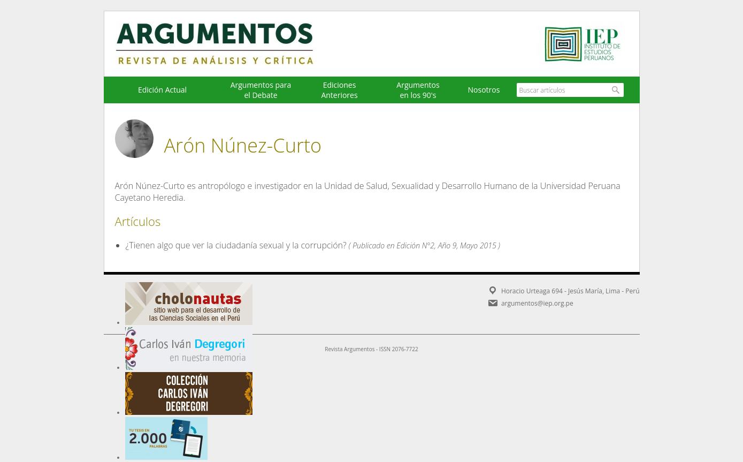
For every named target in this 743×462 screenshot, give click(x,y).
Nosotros (484, 90)
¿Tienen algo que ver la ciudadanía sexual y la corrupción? (236, 245)
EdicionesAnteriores (339, 90)
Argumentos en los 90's (417, 90)
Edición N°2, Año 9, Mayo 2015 (446, 245)
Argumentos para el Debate (261, 90)
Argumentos (224, 44)
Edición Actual (162, 90)
